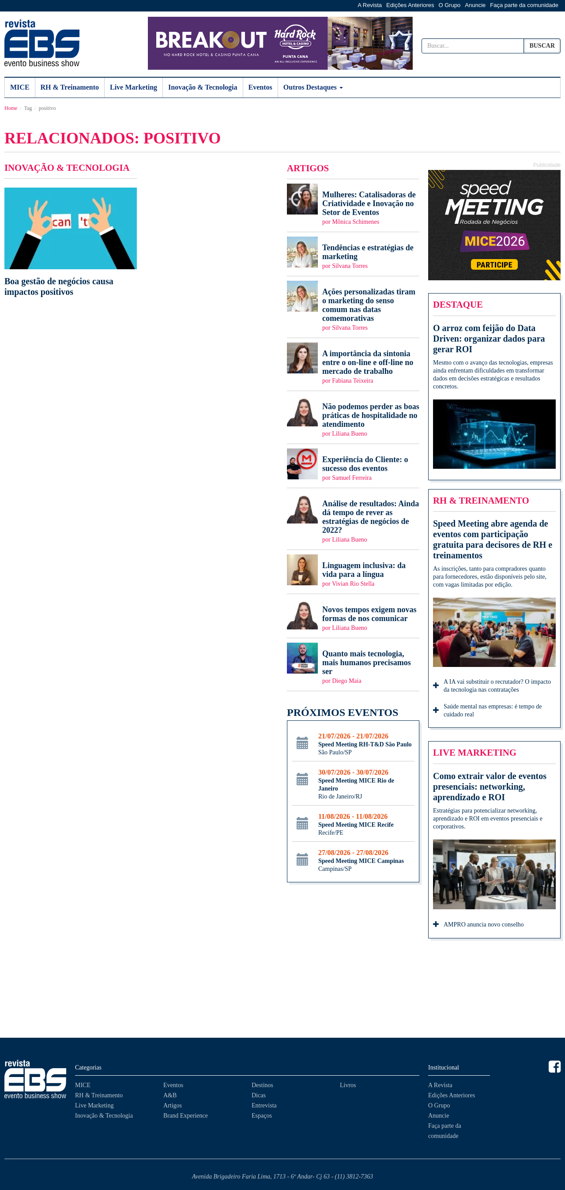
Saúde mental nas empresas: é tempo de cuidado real (487, 710)
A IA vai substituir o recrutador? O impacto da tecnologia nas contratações (492, 685)
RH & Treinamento (70, 87)
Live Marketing (133, 87)
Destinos (262, 1085)
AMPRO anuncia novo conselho (478, 925)
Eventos (260, 87)
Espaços (262, 1115)
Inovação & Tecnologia (202, 87)
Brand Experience (185, 1115)
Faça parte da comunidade (524, 5)
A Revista (370, 5)
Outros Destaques (313, 87)
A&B (170, 1095)
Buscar (542, 45)
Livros (348, 1085)
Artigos (172, 1105)
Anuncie (475, 5)
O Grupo (450, 5)
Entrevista (264, 1105)
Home (10, 108)
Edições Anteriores (410, 5)
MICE (20, 87)
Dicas (259, 1095)
